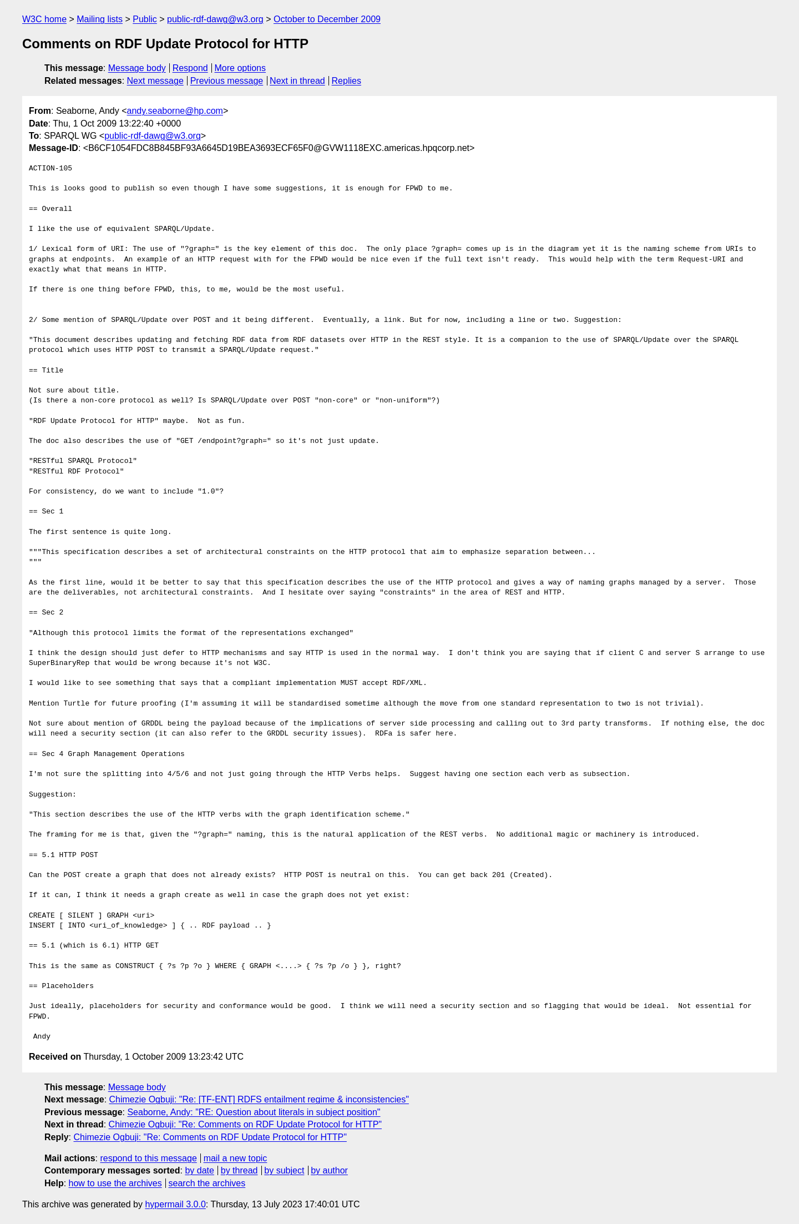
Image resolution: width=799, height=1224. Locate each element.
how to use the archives (115, 1183)
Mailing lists (100, 19)
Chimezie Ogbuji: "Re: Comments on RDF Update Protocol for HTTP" (245, 1124)
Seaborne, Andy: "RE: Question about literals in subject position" (253, 1112)
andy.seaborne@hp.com (175, 110)
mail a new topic (235, 1158)
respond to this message (148, 1158)
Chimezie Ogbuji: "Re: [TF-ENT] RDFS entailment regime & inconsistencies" (259, 1099)
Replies (346, 80)
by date (199, 1170)
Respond (190, 68)
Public (145, 19)
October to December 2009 (327, 19)
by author (329, 1170)
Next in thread (297, 80)
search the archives (207, 1183)
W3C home (44, 19)
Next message (155, 80)
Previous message (227, 80)
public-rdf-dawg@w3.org (215, 19)
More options (240, 68)
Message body (137, 68)
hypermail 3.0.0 (175, 1204)
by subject (284, 1170)
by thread (239, 1170)
